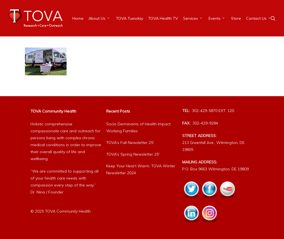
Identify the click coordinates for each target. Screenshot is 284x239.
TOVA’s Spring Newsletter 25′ (132, 154)
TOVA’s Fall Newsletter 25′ (130, 142)
